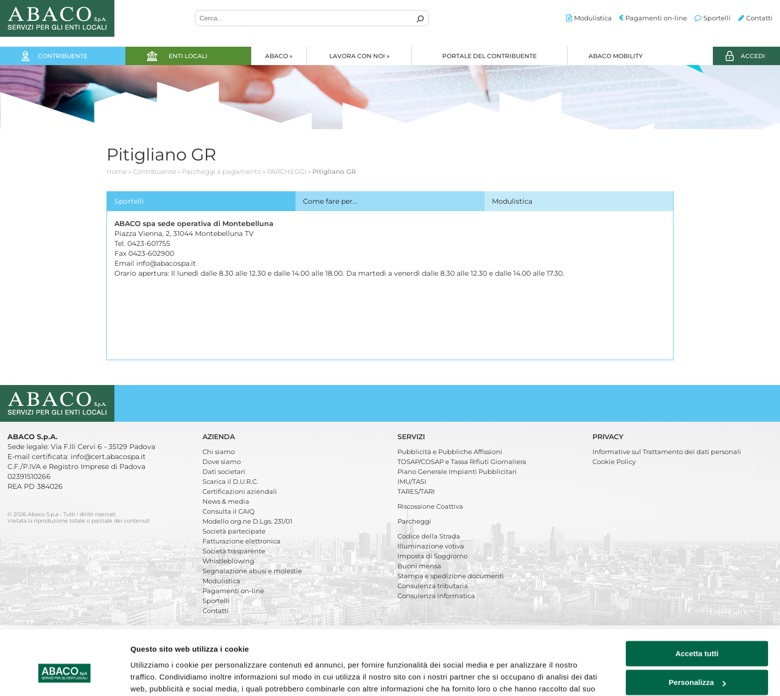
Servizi (412, 436)
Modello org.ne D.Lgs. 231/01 (247, 521)
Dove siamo (221, 461)
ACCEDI (753, 56)
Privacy (608, 436)
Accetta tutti (697, 602)
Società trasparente (233, 551)
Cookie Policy (614, 461)
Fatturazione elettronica (241, 541)
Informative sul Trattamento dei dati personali (666, 452)
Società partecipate (234, 531)
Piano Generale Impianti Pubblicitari (457, 471)
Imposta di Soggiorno (432, 556)
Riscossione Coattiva (430, 506)
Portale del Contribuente (489, 56)
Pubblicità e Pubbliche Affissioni (449, 452)
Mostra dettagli (157, 676)
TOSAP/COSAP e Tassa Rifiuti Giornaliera (461, 461)
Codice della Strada (428, 536)
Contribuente (63, 56)
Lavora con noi (359, 56)
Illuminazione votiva (430, 546)
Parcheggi (414, 521)
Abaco (278, 56)
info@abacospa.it (166, 263)
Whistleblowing (228, 561)
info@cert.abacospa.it (108, 456)
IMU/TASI (411, 481)
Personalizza (697, 630)
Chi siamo (218, 452)
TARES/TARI (416, 491)
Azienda (219, 436)
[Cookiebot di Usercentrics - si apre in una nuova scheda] (64, 676)
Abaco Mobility (615, 56)
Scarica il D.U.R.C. (230, 481)
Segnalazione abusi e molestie (252, 571)
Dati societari (223, 471)
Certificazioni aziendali (239, 491)
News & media (225, 501)
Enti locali (188, 56)
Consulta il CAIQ (228, 511)
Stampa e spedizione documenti (450, 576)
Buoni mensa (419, 566)
